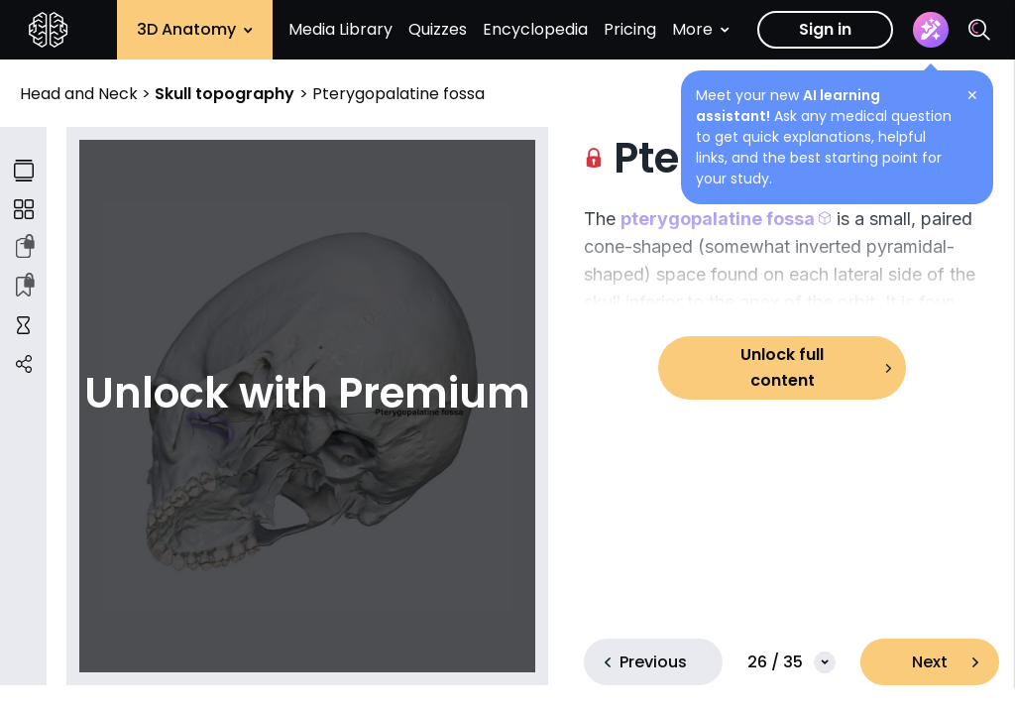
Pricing (630, 29)
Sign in (825, 29)
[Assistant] (931, 30)
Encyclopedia (535, 29)
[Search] (979, 30)
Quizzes (437, 29)
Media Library (340, 29)
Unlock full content (782, 367)
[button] (726, 218)
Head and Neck (81, 93)
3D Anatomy (195, 29)
